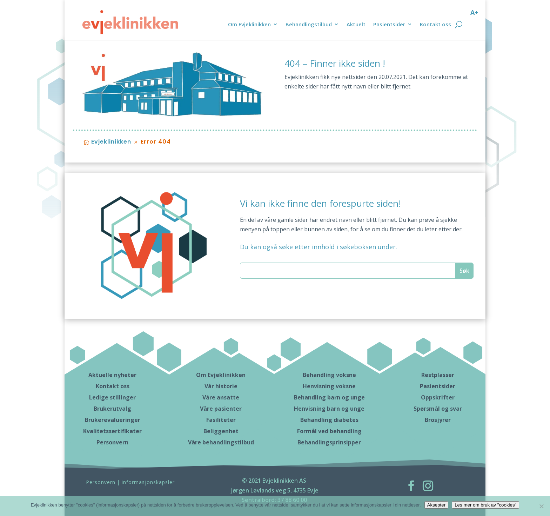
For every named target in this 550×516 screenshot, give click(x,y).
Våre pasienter (221, 408)
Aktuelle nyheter (112, 375)
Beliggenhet (221, 431)
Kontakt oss (435, 25)
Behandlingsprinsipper (329, 442)
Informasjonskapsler (148, 482)
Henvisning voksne (329, 386)
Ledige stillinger (112, 397)
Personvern (112, 442)
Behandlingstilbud (309, 25)
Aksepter (436, 505)
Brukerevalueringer (112, 420)
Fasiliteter (221, 420)
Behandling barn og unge (329, 397)
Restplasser (437, 375)
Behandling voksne (329, 375)
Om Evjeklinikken (249, 25)
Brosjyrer (438, 420)
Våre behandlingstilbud (221, 442)
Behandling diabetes (329, 420)
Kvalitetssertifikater (112, 431)
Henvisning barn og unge (329, 408)
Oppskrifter (438, 397)
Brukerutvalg (112, 408)
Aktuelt (356, 25)
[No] (541, 506)
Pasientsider (389, 25)
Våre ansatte (220, 397)
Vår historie (220, 386)
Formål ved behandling (329, 431)
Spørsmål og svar (438, 408)
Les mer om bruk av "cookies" (485, 505)
